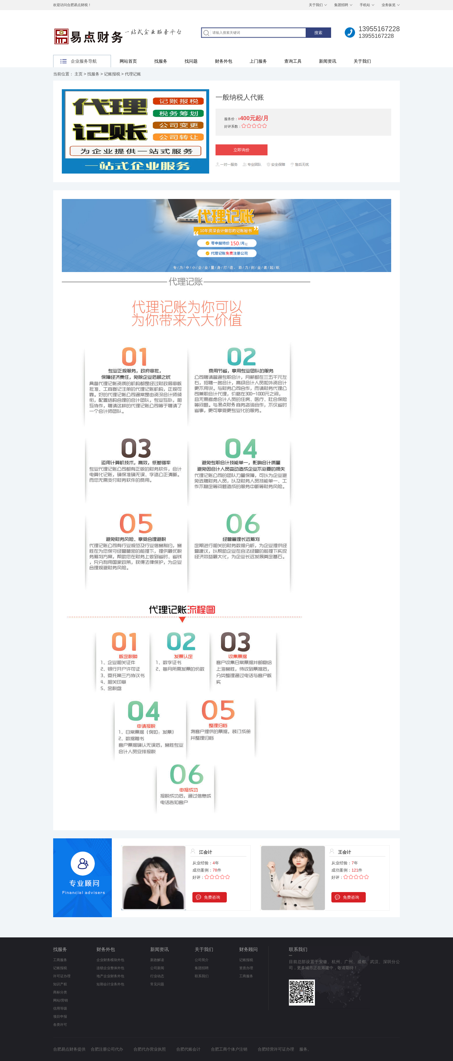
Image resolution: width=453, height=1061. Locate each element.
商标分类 (60, 992)
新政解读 (157, 960)
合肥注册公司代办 (107, 1049)
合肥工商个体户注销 (229, 1049)
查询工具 (293, 61)
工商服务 (60, 960)
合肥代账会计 (188, 1049)
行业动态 (157, 976)
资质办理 (246, 968)
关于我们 (316, 5)
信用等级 (60, 1008)
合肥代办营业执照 (149, 1049)
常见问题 (157, 984)
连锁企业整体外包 (110, 968)
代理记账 (133, 74)
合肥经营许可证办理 (276, 1049)
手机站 (365, 5)
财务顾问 (248, 949)
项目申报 (60, 1017)
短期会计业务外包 (110, 984)
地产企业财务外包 (110, 976)
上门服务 (258, 61)
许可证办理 (61, 976)
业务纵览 (389, 5)
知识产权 (60, 984)
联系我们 (202, 976)
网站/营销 (60, 1000)
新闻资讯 (327, 61)
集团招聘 (341, 5)
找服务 (160, 61)
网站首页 (128, 61)
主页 (79, 74)
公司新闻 (157, 968)
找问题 (191, 61)
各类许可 (60, 1025)
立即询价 (241, 150)
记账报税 (112, 74)
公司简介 (202, 960)
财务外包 (223, 61)
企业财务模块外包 (110, 960)
